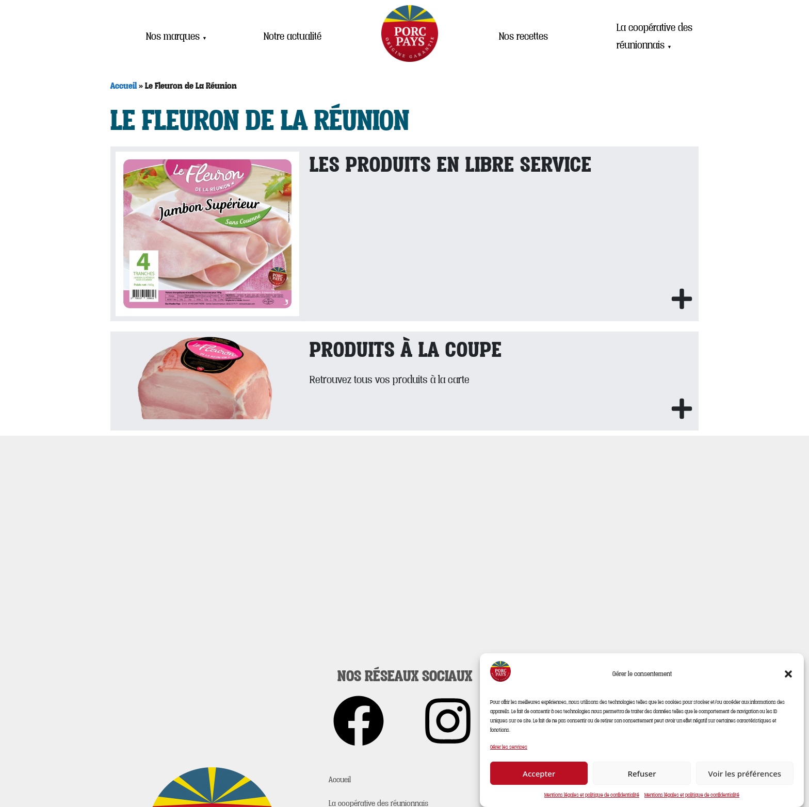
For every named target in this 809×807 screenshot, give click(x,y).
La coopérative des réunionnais (654, 36)
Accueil (123, 85)
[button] (788, 674)
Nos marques (176, 36)
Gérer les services (508, 746)
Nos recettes (523, 36)
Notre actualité (292, 36)
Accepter (539, 773)
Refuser (641, 773)
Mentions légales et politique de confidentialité (591, 794)
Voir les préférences (744, 773)
